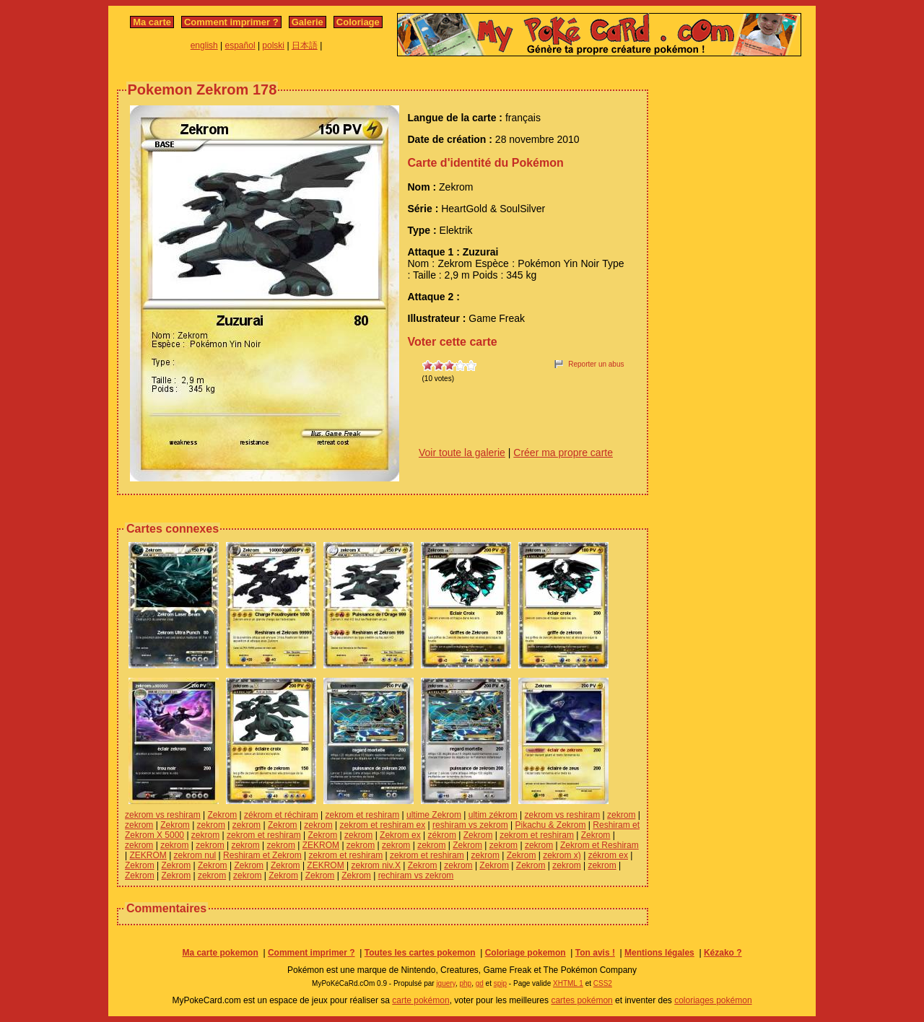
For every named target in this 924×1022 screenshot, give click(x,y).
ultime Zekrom (433, 815)
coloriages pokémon (712, 1000)
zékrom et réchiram (281, 815)
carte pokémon (420, 1000)
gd (480, 983)
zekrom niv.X (375, 865)
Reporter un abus (596, 364)
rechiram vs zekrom (416, 875)
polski (273, 45)
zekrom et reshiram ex (383, 825)
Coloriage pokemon (525, 953)
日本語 (305, 45)
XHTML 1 (568, 983)
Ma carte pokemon (220, 953)
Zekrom (222, 815)
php (465, 983)
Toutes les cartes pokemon (420, 953)
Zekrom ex (400, 835)
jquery (446, 983)
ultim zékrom (493, 815)
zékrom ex (608, 855)
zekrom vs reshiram (163, 815)
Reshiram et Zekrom (262, 855)
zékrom (442, 835)
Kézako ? (723, 953)
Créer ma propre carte (563, 452)
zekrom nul (195, 855)
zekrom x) (562, 855)
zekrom (621, 815)
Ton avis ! (595, 953)
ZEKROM (320, 845)
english (204, 45)
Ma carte (152, 22)
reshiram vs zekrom (470, 825)
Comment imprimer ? (231, 22)
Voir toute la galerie (462, 452)
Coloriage (358, 22)
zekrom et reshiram (362, 815)
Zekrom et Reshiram (599, 845)
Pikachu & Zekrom (550, 825)
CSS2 (602, 983)
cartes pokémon (581, 1000)
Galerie (307, 22)
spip (500, 983)
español (240, 45)
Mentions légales (659, 953)
